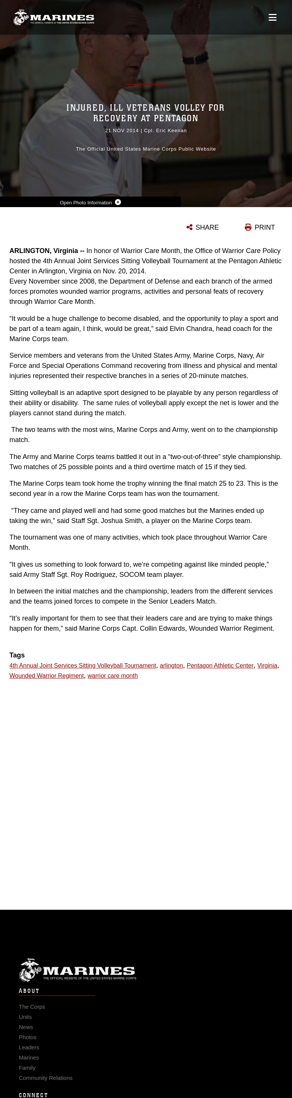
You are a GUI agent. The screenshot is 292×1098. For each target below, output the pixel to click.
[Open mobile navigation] (272, 17)
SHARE (207, 227)
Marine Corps (146, 976)
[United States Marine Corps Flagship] (53, 17)
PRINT (265, 227)
